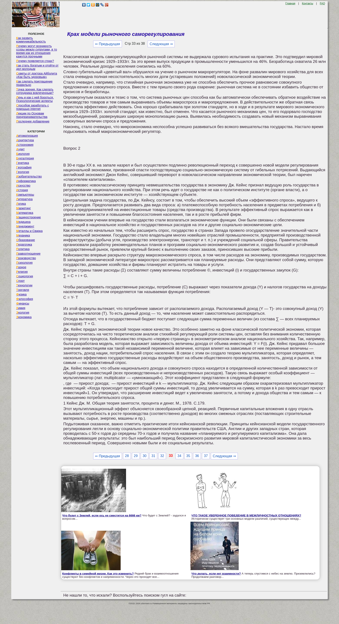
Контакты (307, 3)
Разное (21, 267)
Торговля (22, 290)
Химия (20, 308)
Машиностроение (28, 217)
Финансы (22, 303)
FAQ (322, 3)
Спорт (20, 281)
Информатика (26, 181)
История (22, 190)
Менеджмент (25, 226)
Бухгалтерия (25, 158)
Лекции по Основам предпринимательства (31, 115)
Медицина (23, 222)
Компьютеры (25, 194)
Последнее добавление (33, 121)
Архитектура (25, 140)
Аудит (20, 149)
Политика (23, 249)
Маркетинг (23, 208)
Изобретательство (29, 176)
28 (127, 456)
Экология (22, 312)
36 (197, 456)
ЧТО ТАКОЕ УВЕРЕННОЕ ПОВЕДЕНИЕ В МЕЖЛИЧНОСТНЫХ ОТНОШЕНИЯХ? (246, 515)
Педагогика (24, 244)
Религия (22, 271)
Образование (25, 240)
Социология (24, 276)
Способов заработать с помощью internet (32, 107)
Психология (24, 262)
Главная (290, 3)
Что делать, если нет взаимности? (216, 573)
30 (145, 456)
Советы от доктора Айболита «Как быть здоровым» (36, 75)
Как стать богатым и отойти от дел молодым (37, 67)
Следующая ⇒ (161, 44)
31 (153, 456)
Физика (21, 294)
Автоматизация (27, 135)
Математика (24, 212)
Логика (21, 203)
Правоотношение (28, 253)
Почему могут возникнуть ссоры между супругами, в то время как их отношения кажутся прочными (36, 51)
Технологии (24, 285)
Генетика (22, 163)
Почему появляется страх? (35, 61)
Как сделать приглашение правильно (34, 83)
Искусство (23, 185)
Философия (24, 299)
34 (179, 456)
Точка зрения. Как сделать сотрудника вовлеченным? (35, 91)
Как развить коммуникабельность (31, 39)
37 (206, 456)
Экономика (24, 317)
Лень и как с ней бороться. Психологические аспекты (35, 99)
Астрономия (25, 144)
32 (162, 456)
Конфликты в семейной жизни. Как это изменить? (98, 573)
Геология (22, 172)
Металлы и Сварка (29, 231)
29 (136, 456)
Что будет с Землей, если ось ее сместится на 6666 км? (101, 515)
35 (188, 456)
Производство (26, 258)
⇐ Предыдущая (107, 44)
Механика (23, 235)
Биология (23, 154)
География (24, 167)
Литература (24, 199)
